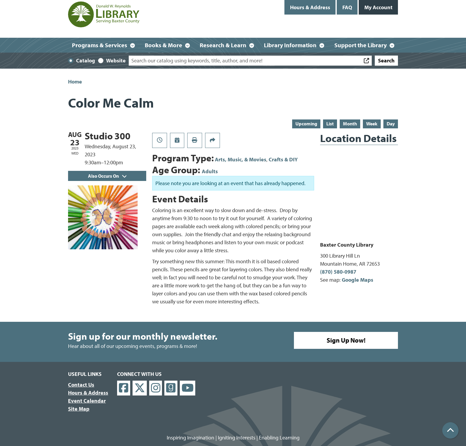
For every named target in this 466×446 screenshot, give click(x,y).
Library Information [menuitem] (290, 45)
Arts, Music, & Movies (240, 159)
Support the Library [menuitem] (360, 45)
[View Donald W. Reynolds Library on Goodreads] (170, 388)
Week (371, 124)
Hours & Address (310, 7)
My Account (378, 7)
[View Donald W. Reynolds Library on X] (140, 388)
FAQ (347, 7)
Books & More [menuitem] (163, 45)
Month (350, 124)
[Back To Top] (450, 430)
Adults (210, 171)
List (330, 124)
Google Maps (357, 279)
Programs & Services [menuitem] (99, 45)
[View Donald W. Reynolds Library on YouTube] (188, 388)
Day (391, 124)
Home (75, 81)
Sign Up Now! (346, 340)
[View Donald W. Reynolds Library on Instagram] (155, 388)
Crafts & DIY (283, 159)
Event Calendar (87, 400)
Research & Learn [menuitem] (223, 45)
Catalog (85, 60)
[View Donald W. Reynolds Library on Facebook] (123, 388)
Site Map (78, 408)
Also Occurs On (107, 176)
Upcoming (306, 124)
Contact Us (81, 384)
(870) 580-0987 (338, 271)
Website (116, 60)
